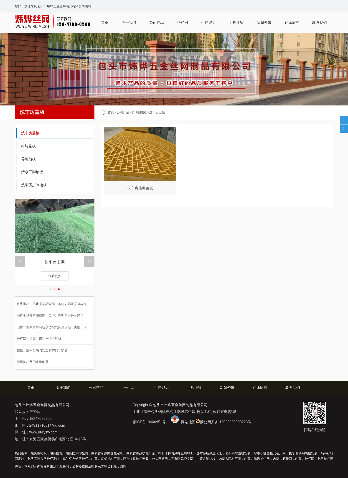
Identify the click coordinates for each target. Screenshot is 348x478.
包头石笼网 (160, 458)
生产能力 (208, 23)
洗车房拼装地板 (34, 185)
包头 (325, 458)
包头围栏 (56, 453)
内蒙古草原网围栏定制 (107, 453)
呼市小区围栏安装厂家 (270, 453)
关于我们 (129, 23)
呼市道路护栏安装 (136, 458)
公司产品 (156, 23)
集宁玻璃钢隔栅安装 (303, 453)
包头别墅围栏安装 (238, 453)
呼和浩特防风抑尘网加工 (175, 453)
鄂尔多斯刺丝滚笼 (209, 453)
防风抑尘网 (257, 458)
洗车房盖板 (30, 133)
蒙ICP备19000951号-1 (151, 422)
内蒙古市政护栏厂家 (140, 453)
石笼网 (282, 458)
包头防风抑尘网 (77, 453)
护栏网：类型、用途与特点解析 (39, 338)
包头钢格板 (39, 453)
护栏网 (182, 23)
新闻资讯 (264, 23)
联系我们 (319, 23)
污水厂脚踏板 (32, 172)
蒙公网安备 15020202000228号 (225, 422)
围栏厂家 (230, 458)
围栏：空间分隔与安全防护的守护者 (42, 350)
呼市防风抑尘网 (182, 458)
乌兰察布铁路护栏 (75, 458)
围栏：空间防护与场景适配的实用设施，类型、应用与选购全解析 (63, 327)
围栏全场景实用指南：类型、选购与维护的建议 (50, 315)
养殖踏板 (28, 159)
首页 (104, 23)
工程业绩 (236, 23)
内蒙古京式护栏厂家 (105, 458)
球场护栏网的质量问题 (32, 362)
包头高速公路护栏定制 (43, 458)
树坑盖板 (28, 146)
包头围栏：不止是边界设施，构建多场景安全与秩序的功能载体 (61, 304)
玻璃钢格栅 (139, 112)
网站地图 (188, 422)
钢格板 (206, 458)
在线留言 (291, 23)
